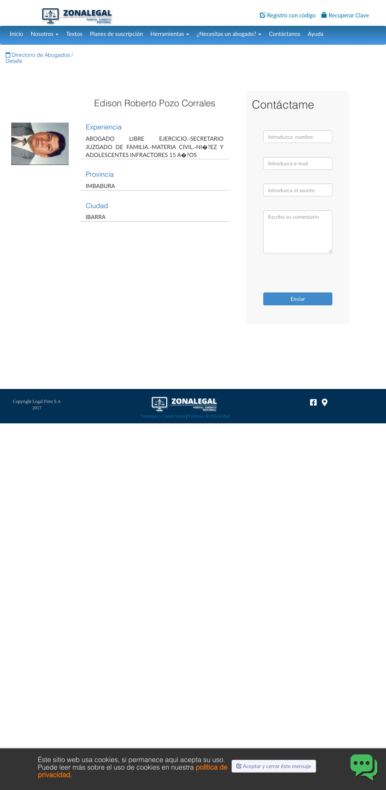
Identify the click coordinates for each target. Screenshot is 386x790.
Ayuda (315, 33)
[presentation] (311, 274)
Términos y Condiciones (163, 416)
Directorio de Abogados (38, 54)
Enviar (297, 298)
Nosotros (45, 33)
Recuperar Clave (345, 15)
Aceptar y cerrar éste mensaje (273, 766)
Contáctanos (284, 33)
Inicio (16, 33)
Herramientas (169, 33)
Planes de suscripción (116, 33)
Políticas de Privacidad (209, 416)
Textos (74, 33)
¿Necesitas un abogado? (229, 33)
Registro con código (288, 15)
